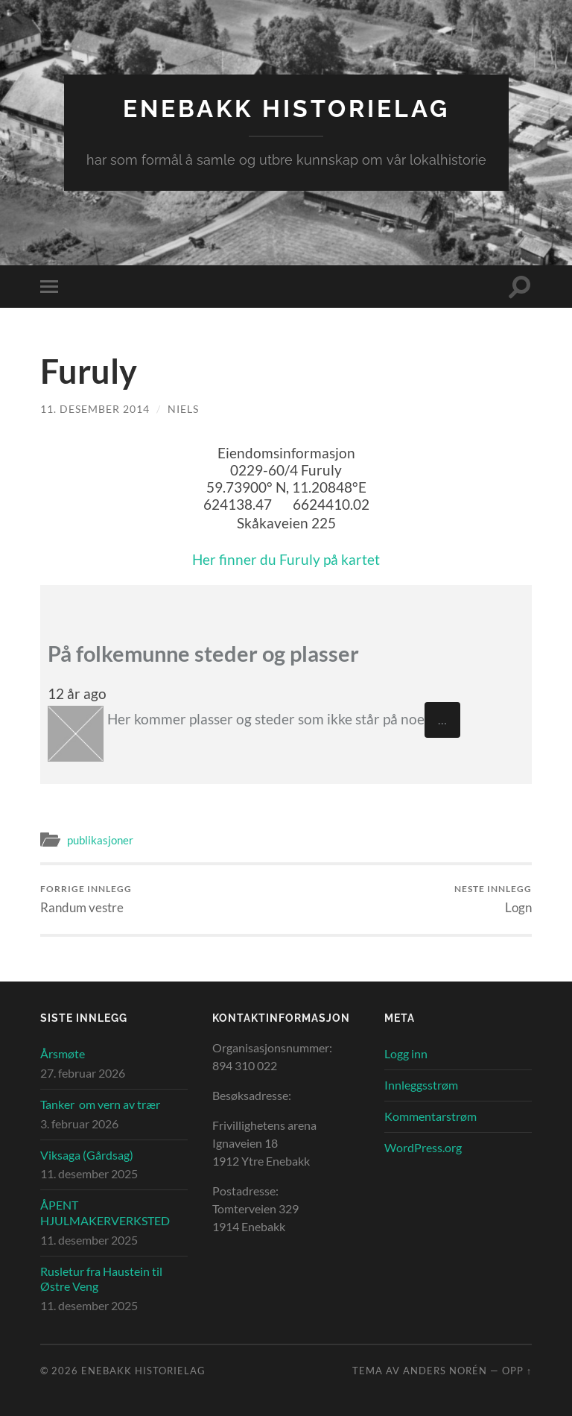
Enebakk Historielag (286, 108)
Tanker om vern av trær (100, 1104)
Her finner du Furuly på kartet (286, 559)
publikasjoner (100, 840)
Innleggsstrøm (421, 1085)
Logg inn (406, 1053)
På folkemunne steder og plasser (203, 653)
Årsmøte (62, 1053)
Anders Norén (445, 1371)
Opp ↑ (517, 1371)
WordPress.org (423, 1147)
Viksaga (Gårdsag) (86, 1155)
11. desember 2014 (95, 408)
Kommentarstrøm (430, 1116)
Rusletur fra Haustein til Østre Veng (101, 1279)
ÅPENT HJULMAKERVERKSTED (105, 1212)
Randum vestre (86, 899)
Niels (183, 408)
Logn (493, 899)
